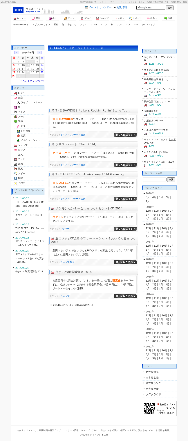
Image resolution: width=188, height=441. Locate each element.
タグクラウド (153, 394)
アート (69, 18)
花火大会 (25, 130)
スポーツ (135, 18)
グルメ (86, 18)
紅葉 (23, 135)
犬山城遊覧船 (151, 111)
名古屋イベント (35, 9)
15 (13, 68)
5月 (148, 197)
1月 (148, 201)
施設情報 (122, 7)
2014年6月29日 (84, 305)
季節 (168, 18)
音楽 (36, 18)
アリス (83, 24)
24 (23, 72)
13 (37, 65)
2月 (167, 197)
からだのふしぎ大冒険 (156, 152)
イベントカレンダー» (32, 80)
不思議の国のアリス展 (156, 130)
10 (23, 65)
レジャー (19, 18)
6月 (161, 214)
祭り (53, 18)
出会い (152, 18)
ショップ (102, 18)
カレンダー (100, 7)
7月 (154, 214)
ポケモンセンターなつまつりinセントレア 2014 (89, 208)
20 (37, 68)
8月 (148, 214)
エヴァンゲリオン (41, 24)
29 (13, 76)
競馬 (20, 168)
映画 (20, 164)
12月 (148, 210)
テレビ (21, 159)
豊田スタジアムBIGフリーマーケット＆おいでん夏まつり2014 (29, 258)
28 (42, 72)
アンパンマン (123, 24)
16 (18, 68)
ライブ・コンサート (70, 134)
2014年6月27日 (62, 305)
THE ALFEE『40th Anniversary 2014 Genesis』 (90, 174)
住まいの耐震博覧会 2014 (73, 271)
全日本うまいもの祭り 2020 (159, 161)
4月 (154, 197)
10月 (164, 210)
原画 (56, 24)
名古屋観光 (152, 372)
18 (27, 68)
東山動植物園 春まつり (156, 79)
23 (18, 72)
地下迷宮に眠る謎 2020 (156, 69)
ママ (136, 24)
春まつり (72, 24)
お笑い (119, 18)
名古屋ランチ (153, 383)
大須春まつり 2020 (154, 120)
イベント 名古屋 (100, 434)
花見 (23, 126)
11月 (156, 210)
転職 (20, 178)
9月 (172, 210)
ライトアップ (148, 24)
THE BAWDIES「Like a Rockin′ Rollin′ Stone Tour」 (93, 110)
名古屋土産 (152, 388)
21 (42, 68)
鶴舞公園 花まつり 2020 (157, 101)
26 (32, 72)
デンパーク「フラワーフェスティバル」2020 (159, 90)
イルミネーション (30, 140)
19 (32, 68)
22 (13, 72)
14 (42, 65)
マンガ (93, 24)
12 (32, 65)
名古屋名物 (152, 377)
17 (23, 68)
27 (37, 72)
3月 (161, 197)
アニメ (104, 24)
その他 (21, 182)
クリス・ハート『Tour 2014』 (76, 144)
